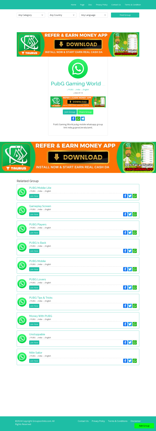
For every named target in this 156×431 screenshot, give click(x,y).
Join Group (70, 112)
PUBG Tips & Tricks (40, 297)
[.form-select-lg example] (31, 15)
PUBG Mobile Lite (40, 187)
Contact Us (116, 4)
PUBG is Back (37, 242)
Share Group (85, 112)
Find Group (125, 15)
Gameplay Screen (40, 206)
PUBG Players (37, 224)
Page (82, 4)
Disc (90, 4)
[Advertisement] (78, 385)
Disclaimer (136, 421)
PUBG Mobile (37, 261)
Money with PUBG (40, 316)
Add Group (144, 425)
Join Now (34, 196)
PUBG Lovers (37, 279)
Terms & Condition (133, 4)
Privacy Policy (101, 4)
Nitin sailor (35, 352)
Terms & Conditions (117, 421)
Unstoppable (37, 334)
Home (73, 4)
